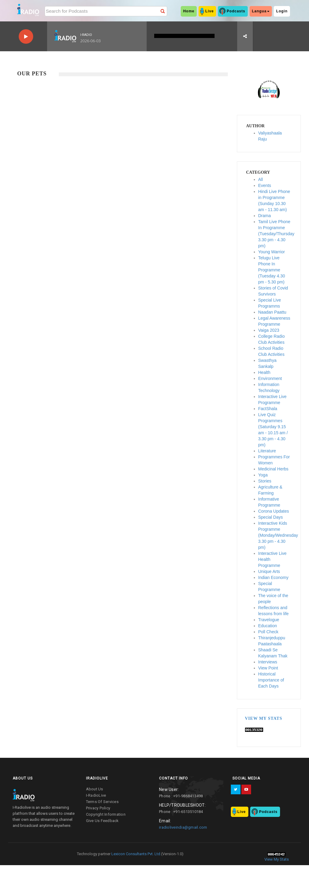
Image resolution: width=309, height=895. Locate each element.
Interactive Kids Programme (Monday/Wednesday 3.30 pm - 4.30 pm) (278, 535)
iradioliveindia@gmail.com (183, 827)
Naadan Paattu (272, 312)
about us (94, 789)
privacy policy (98, 808)
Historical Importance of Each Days (271, 680)
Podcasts (236, 11)
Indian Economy (273, 577)
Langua (261, 11)
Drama (264, 215)
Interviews (267, 661)
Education (267, 625)
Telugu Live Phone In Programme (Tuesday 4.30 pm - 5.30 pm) (271, 269)
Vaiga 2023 (268, 330)
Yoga (263, 475)
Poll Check (268, 631)
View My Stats (263, 718)
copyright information (106, 814)
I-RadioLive (96, 795)
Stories (265, 481)
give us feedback (102, 820)
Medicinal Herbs (273, 468)
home (188, 11)
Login (282, 11)
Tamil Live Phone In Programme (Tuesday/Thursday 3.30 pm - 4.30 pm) (276, 233)
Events (264, 185)
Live (209, 11)
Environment (270, 378)
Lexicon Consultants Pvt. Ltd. (135, 854)
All (260, 179)
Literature (267, 450)
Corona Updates (273, 511)
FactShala (267, 408)
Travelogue (268, 619)
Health (264, 372)
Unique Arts (269, 571)
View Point (268, 668)
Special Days (270, 517)
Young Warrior (271, 251)
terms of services (102, 801)
